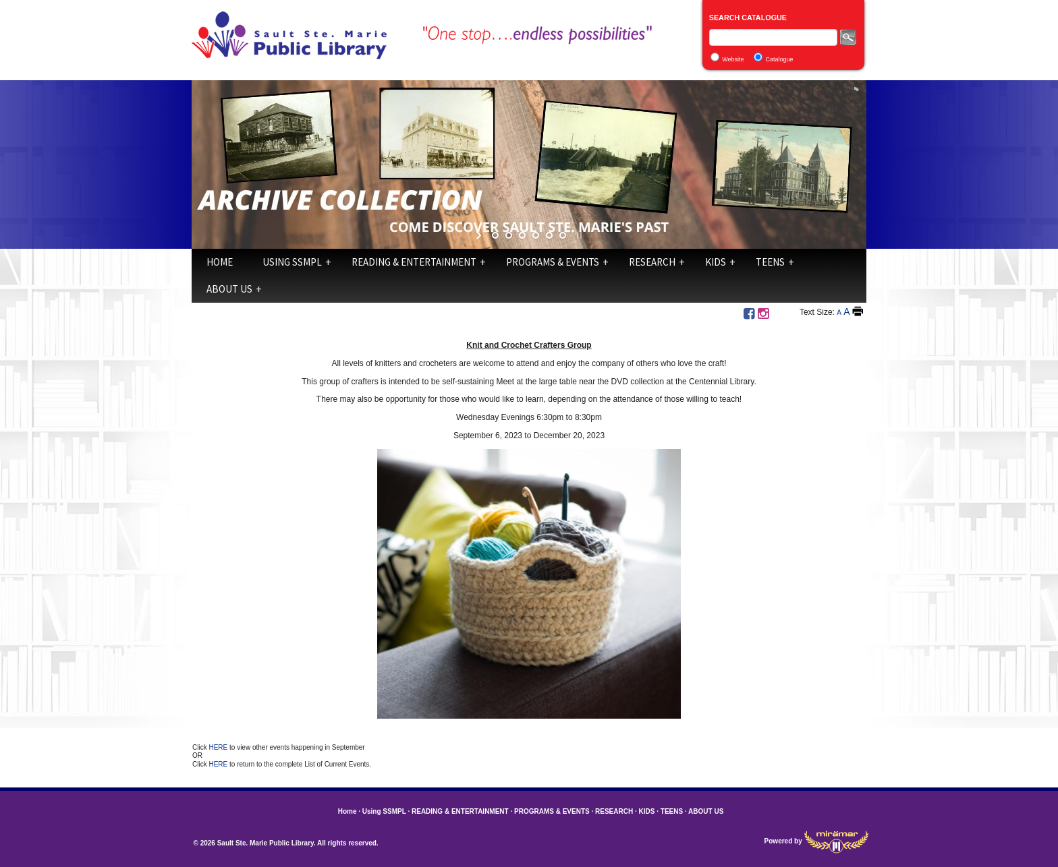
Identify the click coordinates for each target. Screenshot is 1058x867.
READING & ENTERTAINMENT (414, 262)
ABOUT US (229, 288)
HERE (218, 747)
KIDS (715, 262)
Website (733, 59)
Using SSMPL (292, 262)
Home (219, 262)
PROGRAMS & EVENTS (552, 262)
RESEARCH (652, 262)
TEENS (770, 262)
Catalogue (780, 59)
